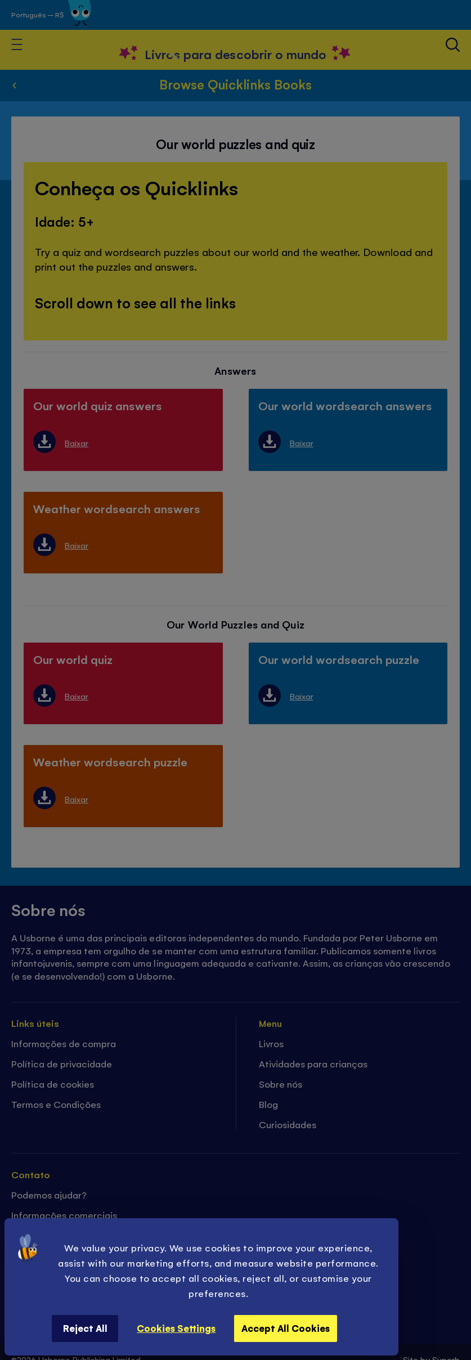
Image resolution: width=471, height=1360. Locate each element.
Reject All (85, 1328)
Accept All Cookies (285, 1328)
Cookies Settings (176, 1328)
